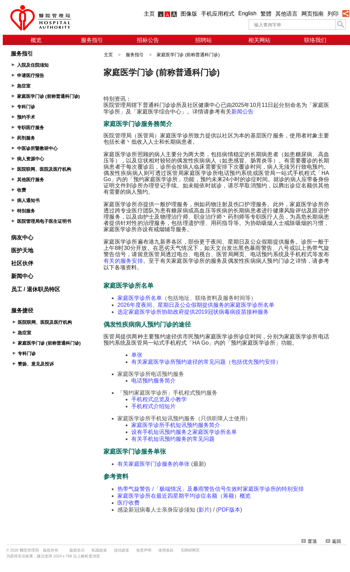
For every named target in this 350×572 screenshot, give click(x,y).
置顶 (309, 541)
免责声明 (143, 550)
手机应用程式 (217, 14)
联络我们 (315, 40)
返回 (333, 541)
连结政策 (121, 550)
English (247, 13)
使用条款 (166, 550)
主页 (149, 14)
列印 (333, 14)
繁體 (266, 14)
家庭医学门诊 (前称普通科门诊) (188, 54)
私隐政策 (99, 550)
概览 (36, 40)
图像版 (189, 14)
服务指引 (92, 40)
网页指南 (312, 14)
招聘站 (203, 40)
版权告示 (77, 550)
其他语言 (286, 14)
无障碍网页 (190, 550)
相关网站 (259, 40)
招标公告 (148, 40)
